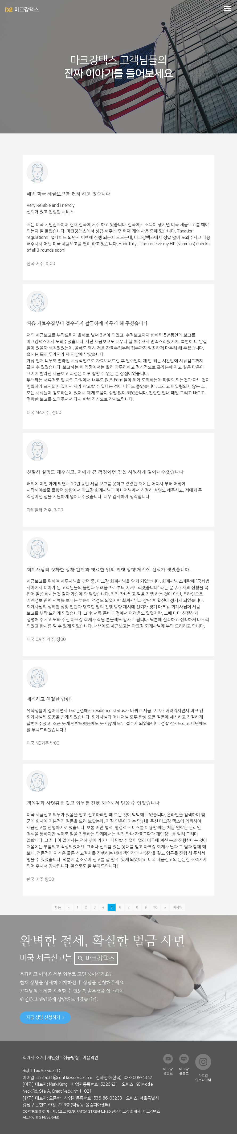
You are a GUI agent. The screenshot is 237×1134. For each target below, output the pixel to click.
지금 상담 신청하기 (45, 1017)
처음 (58, 907)
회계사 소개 (33, 1057)
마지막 (177, 907)
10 (155, 907)
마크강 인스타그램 (203, 1077)
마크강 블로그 (184, 1071)
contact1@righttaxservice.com (64, 1077)
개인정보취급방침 (63, 1057)
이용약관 (91, 1057)
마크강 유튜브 (168, 1071)
